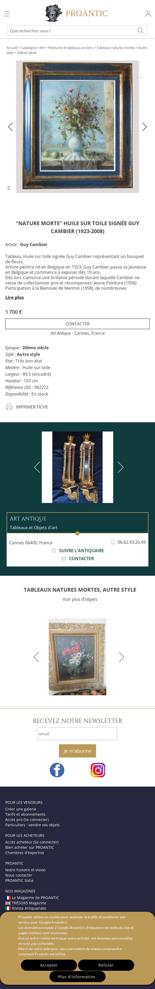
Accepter (49, 965)
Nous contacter (18, 875)
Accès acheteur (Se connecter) (31, 842)
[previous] (38, 467)
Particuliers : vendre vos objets (32, 824)
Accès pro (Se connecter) (27, 819)
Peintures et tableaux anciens (70, 47)
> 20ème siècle (25, 52)
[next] (119, 467)
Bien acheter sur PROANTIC (29, 847)
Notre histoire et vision (25, 869)
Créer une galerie (20, 808)
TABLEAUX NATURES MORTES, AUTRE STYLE (80, 589)
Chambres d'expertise (24, 852)
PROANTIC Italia (19, 880)
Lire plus (14, 297)
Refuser (106, 965)
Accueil (12, 47)
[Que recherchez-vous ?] (140, 30)
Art (42, 47)
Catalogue (29, 47)
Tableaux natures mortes (116, 47)
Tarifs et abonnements (25, 814)
